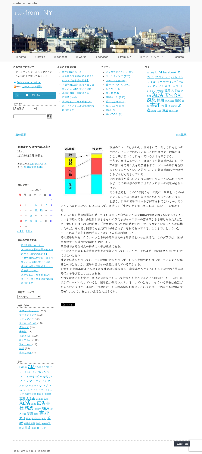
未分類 (23, 331)
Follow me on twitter (29, 82)
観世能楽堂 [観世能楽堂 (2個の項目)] (29, 423)
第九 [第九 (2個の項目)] (44, 418)
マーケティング (28, 315)
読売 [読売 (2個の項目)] (153, 110)
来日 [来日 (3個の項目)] (164, 105)
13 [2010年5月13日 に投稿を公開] (41, 210)
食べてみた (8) (114, 114)
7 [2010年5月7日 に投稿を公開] (46, 205)
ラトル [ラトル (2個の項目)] (171, 86)
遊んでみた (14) (115, 105)
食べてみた (25, 352)
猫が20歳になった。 (73, 72)
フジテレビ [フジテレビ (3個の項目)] (162, 77)
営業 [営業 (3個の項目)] (167, 90)
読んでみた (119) (116, 101)
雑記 (21, 348)
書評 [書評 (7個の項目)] (155, 105)
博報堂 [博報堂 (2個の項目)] (160, 91)
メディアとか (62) (116, 80)
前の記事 (21, 134)
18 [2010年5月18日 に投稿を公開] (31, 215)
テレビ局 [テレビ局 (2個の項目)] (36, 372)
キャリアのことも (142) (119, 72)
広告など (24, 327)
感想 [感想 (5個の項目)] (151, 100)
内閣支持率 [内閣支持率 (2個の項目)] (30, 394)
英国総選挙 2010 (33, 167)
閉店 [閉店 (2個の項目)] (159, 110)
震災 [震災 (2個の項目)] (34, 428)
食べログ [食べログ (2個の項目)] (173, 110)
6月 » (29, 231)
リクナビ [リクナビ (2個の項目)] (35, 390)
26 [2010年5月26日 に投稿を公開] (36, 221)
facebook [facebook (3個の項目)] (170, 72)
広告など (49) (114, 89)
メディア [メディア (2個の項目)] (23, 386)
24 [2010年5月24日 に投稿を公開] (26, 221)
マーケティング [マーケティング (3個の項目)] (167, 81)
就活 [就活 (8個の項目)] (157, 95)
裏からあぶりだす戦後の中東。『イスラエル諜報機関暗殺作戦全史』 (78, 105)
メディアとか (26, 319)
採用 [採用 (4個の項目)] (160, 100)
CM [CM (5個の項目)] (158, 72)
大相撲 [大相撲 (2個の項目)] (39, 398)
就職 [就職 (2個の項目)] (33, 404)
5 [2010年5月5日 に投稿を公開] (36, 205)
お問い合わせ (32, 95)
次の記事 (181, 134)
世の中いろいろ (38, 164)
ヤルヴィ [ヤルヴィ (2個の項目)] (33, 386)
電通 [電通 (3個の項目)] (165, 110)
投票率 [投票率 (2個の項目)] (38, 409)
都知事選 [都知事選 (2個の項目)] (46, 423)
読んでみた (25, 340)
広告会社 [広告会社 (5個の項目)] (173, 95)
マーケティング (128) (118, 76)
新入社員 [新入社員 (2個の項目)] (169, 101)
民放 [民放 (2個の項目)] (28, 418)
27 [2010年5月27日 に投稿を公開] (41, 221)
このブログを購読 (32, 86)
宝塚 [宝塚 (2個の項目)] (46, 398)
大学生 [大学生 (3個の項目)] (175, 90)
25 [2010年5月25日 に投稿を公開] (31, 221)
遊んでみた (25, 344)
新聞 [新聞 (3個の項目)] (178, 100)
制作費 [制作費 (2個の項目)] (40, 394)
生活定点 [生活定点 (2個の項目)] (172, 106)
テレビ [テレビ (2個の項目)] (28, 372)
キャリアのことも (29, 310)
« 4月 (20, 231)
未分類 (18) (112, 93)
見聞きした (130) (116, 97)
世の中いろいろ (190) (118, 84)
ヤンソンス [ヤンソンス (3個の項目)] (159, 85)
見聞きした (25, 336)
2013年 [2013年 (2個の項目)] (150, 73)
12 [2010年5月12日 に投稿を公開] (36, 210)
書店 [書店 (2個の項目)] (36, 414)
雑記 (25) (111, 110)
